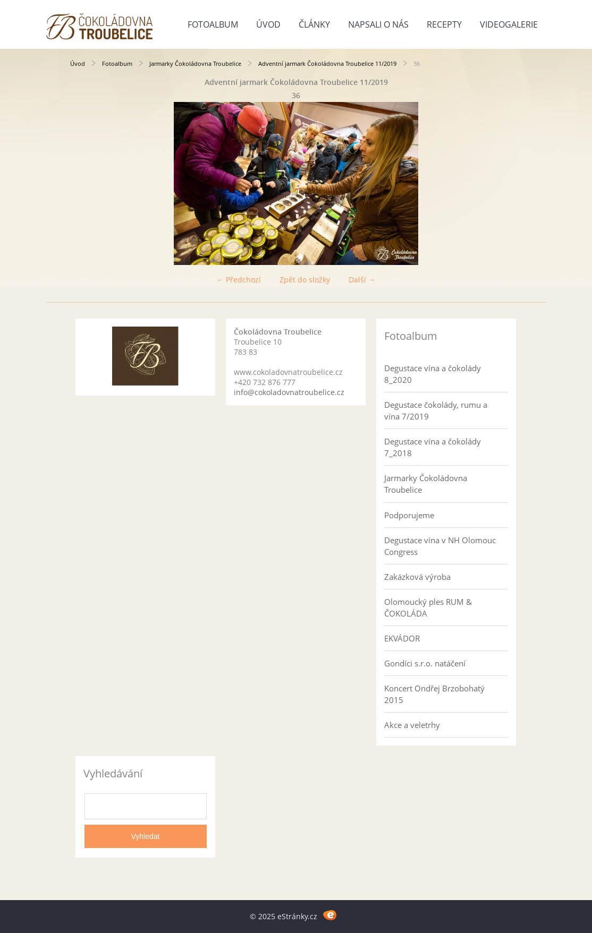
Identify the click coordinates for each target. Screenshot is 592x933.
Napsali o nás (378, 24)
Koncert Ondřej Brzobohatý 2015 (434, 694)
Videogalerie (509, 24)
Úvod (268, 24)
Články (314, 24)
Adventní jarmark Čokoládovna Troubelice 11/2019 (327, 63)
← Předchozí (238, 280)
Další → (362, 280)
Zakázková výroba (417, 576)
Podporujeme (409, 515)
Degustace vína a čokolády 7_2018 (432, 447)
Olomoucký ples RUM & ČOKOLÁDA (428, 607)
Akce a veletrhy (412, 725)
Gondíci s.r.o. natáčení (425, 663)
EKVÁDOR (402, 638)
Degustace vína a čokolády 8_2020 (432, 374)
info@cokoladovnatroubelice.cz (289, 392)
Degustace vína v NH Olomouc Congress (440, 546)
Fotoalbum (213, 24)
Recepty (444, 24)
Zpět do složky (305, 280)
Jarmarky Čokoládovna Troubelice (195, 63)
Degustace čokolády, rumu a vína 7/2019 (435, 410)
